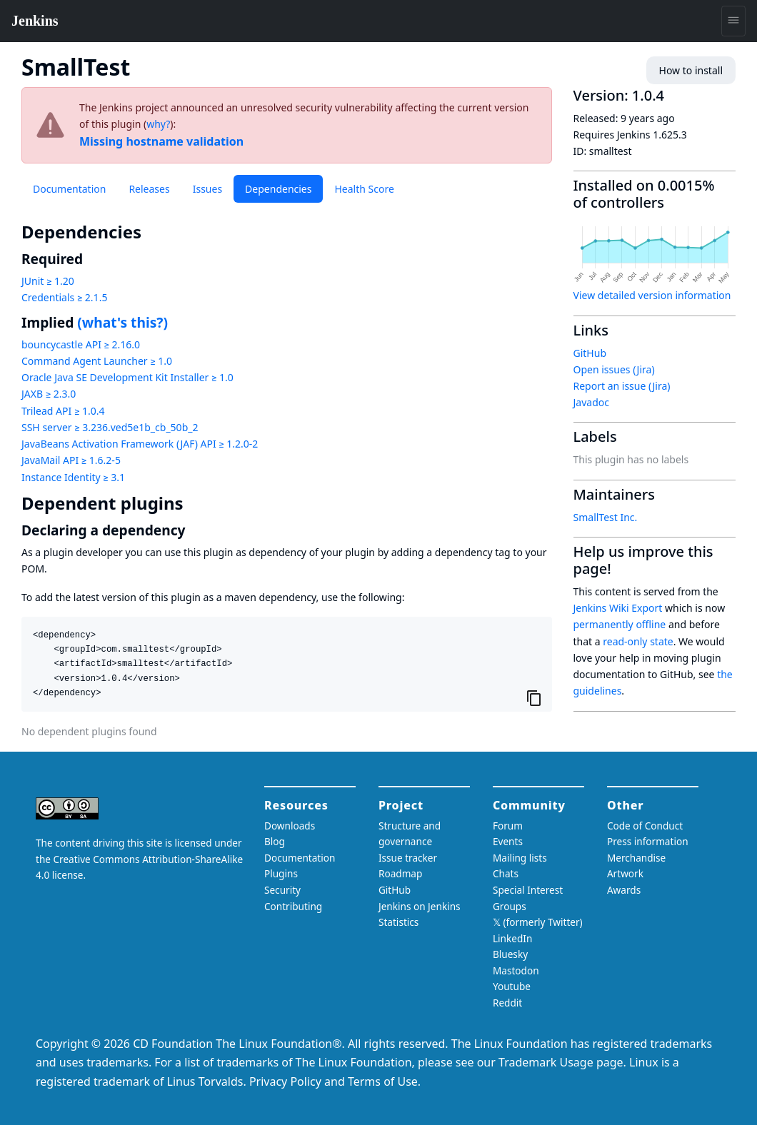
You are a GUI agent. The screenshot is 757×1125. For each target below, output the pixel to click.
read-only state (638, 641)
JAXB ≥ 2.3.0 (48, 393)
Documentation (69, 189)
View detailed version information (652, 295)
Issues (207, 189)
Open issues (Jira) (614, 369)
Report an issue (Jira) (622, 386)
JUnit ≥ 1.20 (47, 281)
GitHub (590, 353)
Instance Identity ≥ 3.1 (73, 477)
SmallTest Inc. (605, 517)
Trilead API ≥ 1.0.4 (62, 411)
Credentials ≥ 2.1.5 (64, 297)
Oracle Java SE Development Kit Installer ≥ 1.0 (127, 377)
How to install (691, 70)
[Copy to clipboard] (534, 698)
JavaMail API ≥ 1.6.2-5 (71, 460)
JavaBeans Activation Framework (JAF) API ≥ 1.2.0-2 (139, 443)
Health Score (363, 189)
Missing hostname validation (161, 141)
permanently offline (619, 624)
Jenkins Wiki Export (618, 608)
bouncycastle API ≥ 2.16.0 (80, 344)
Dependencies (278, 189)
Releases (149, 189)
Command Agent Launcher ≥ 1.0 (96, 361)
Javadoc (591, 402)
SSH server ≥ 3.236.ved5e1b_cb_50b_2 (109, 427)
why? (158, 124)
